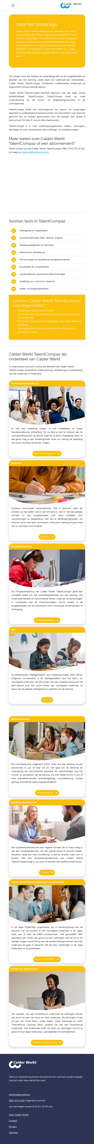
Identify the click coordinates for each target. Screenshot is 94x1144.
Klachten (13, 1133)
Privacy (13, 1127)
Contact (45, 872)
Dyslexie (45, 537)
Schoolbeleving (45, 793)
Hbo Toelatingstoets (45, 453)
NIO (45, 700)
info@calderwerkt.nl (19, 1095)
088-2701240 (17, 1101)
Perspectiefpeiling (45, 620)
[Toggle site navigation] (13, 5)
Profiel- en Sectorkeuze (45, 1042)
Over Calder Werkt (18, 1115)
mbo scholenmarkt (45, 959)
